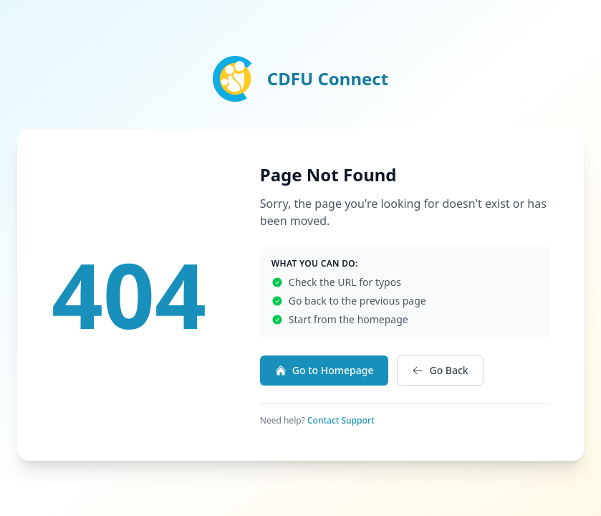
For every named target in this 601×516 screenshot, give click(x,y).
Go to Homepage (324, 370)
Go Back (440, 370)
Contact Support (341, 420)
